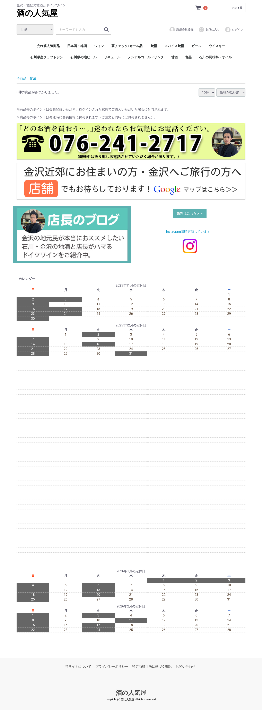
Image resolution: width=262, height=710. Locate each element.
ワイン (99, 46)
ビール (196, 46)
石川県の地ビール (83, 57)
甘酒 (174, 57)
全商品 (21, 78)
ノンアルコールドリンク (146, 57)
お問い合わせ (185, 666)
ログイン (234, 30)
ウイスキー (217, 46)
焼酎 (154, 46)
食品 (188, 57)
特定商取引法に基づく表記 (152, 666)
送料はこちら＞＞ (190, 214)
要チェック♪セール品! (127, 46)
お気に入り (209, 30)
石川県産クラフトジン (46, 57)
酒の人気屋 (37, 13)
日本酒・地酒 (77, 46)
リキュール (112, 57)
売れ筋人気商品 (48, 46)
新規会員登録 (181, 30)
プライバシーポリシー (111, 666)
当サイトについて (78, 666)
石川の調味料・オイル (215, 57)
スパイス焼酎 (174, 46)
